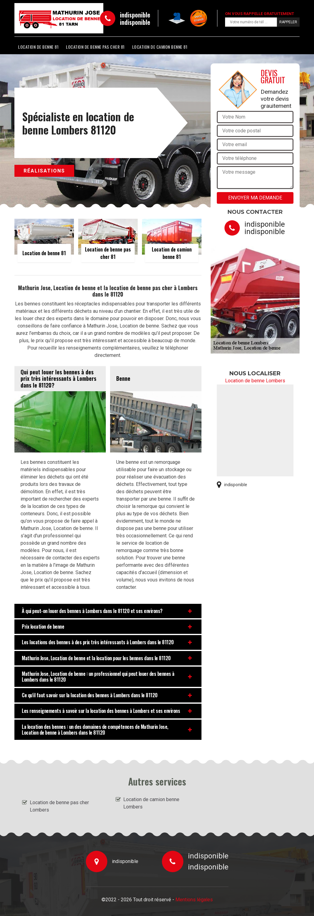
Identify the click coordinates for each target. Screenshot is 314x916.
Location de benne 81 (38, 47)
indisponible (135, 14)
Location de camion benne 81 (160, 47)
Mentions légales (194, 900)
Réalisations (44, 171)
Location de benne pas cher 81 (95, 47)
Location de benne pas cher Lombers (59, 806)
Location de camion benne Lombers (151, 803)
